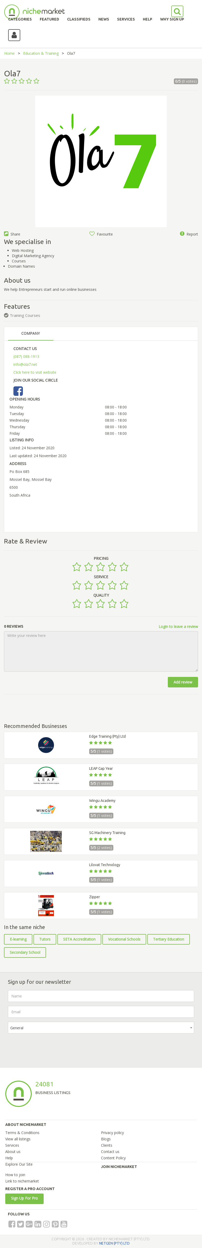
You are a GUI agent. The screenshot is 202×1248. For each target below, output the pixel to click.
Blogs (106, 1138)
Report (189, 234)
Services (12, 1145)
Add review (183, 682)
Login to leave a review (178, 626)
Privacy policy (112, 1132)
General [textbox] (16, 1027)
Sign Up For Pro (24, 1198)
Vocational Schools (124, 939)
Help (9, 1157)
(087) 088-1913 (26, 356)
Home (9, 53)
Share (12, 234)
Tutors (44, 939)
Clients (106, 1145)
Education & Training (41, 53)
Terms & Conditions (22, 1132)
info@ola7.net (25, 364)
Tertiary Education (168, 939)
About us (13, 1151)
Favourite (101, 234)
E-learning (18, 939)
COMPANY (30, 333)
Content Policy (113, 1157)
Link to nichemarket (22, 1181)
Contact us (110, 1151)
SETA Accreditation (79, 939)
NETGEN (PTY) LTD (114, 1243)
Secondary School (25, 952)
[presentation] (48, 1047)
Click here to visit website (34, 372)
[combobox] (101, 1028)
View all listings (18, 1138)
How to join (15, 1174)
